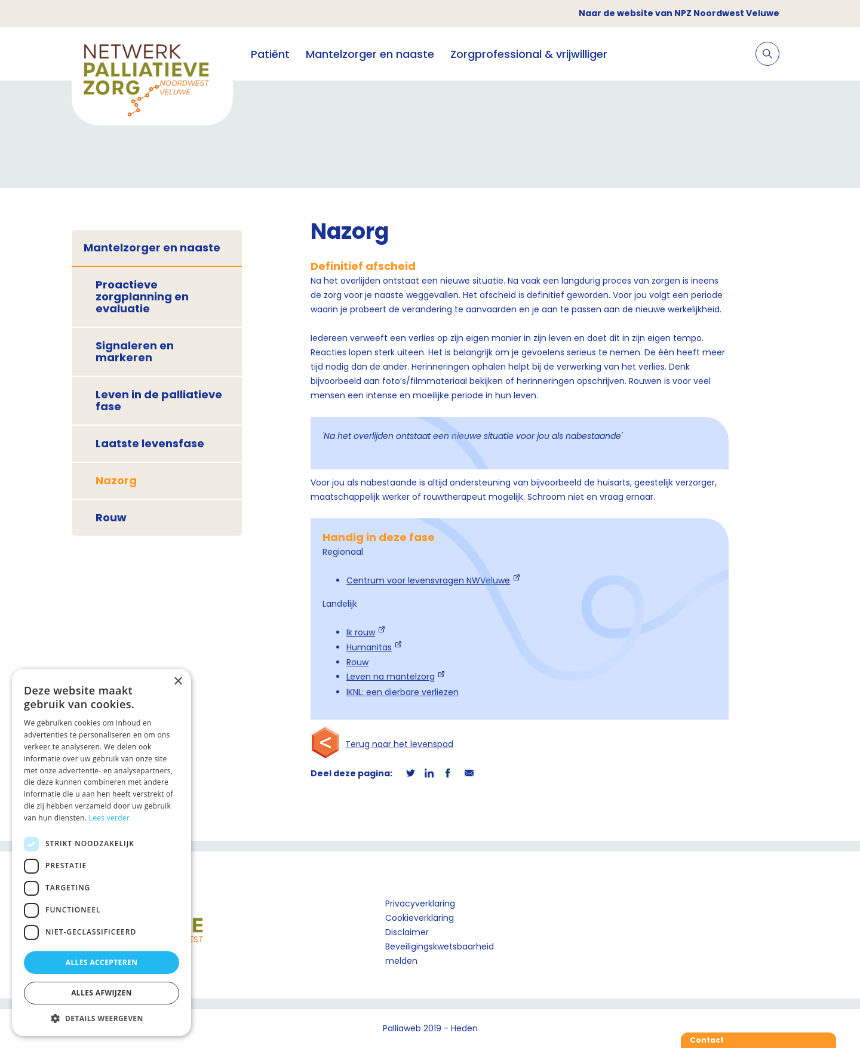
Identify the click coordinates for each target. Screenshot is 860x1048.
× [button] (177, 681)
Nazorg (116, 480)
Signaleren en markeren (135, 351)
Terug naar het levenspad (399, 744)
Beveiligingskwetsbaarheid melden (439, 954)
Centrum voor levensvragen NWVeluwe (428, 580)
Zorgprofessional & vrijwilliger (528, 54)
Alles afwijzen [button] (101, 993)
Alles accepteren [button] (102, 962)
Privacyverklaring (420, 903)
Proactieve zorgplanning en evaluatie (142, 296)
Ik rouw (360, 632)
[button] (101, 1018)
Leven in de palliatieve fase (159, 400)
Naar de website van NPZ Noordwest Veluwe (679, 13)
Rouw (111, 517)
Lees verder (109, 818)
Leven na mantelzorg (390, 677)
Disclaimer (407, 932)
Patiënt (270, 54)
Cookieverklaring (419, 918)
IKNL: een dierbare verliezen (402, 692)
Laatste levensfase (150, 443)
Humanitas (369, 647)
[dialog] (101, 852)
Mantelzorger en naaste (370, 54)
